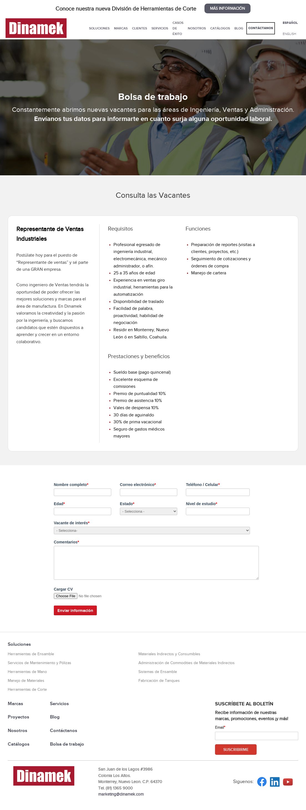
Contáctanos (260, 28)
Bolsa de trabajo (67, 744)
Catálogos (220, 28)
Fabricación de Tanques (159, 681)
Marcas (121, 28)
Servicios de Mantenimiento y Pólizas (39, 663)
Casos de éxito (178, 28)
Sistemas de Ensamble (157, 672)
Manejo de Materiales (26, 681)
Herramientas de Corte (27, 689)
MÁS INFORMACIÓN (227, 8)
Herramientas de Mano (27, 672)
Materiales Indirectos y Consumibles (169, 654)
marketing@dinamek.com (121, 794)
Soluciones (99, 28)
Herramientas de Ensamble (31, 654)
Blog (238, 28)
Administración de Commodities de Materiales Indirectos (186, 663)
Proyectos (18, 717)
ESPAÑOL (290, 23)
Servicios (159, 28)
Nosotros (197, 28)
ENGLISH (289, 34)
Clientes (139, 28)
